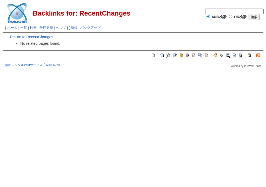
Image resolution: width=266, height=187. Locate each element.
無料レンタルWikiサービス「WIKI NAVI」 (34, 65)
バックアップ (90, 28)
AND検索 (219, 17)
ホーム (12, 28)
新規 (74, 28)
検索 (33, 28)
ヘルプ (61, 28)
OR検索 (240, 17)
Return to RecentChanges (31, 37)
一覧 (23, 28)
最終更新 (46, 28)
